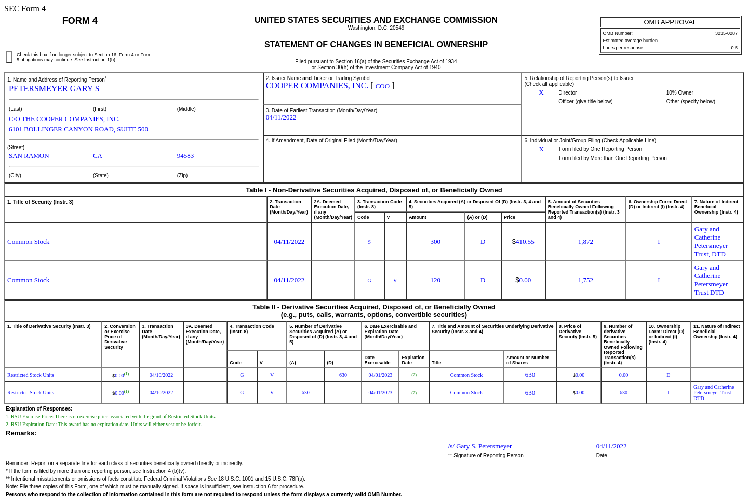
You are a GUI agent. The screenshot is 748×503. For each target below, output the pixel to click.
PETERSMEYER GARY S (54, 88)
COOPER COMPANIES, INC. (317, 85)
